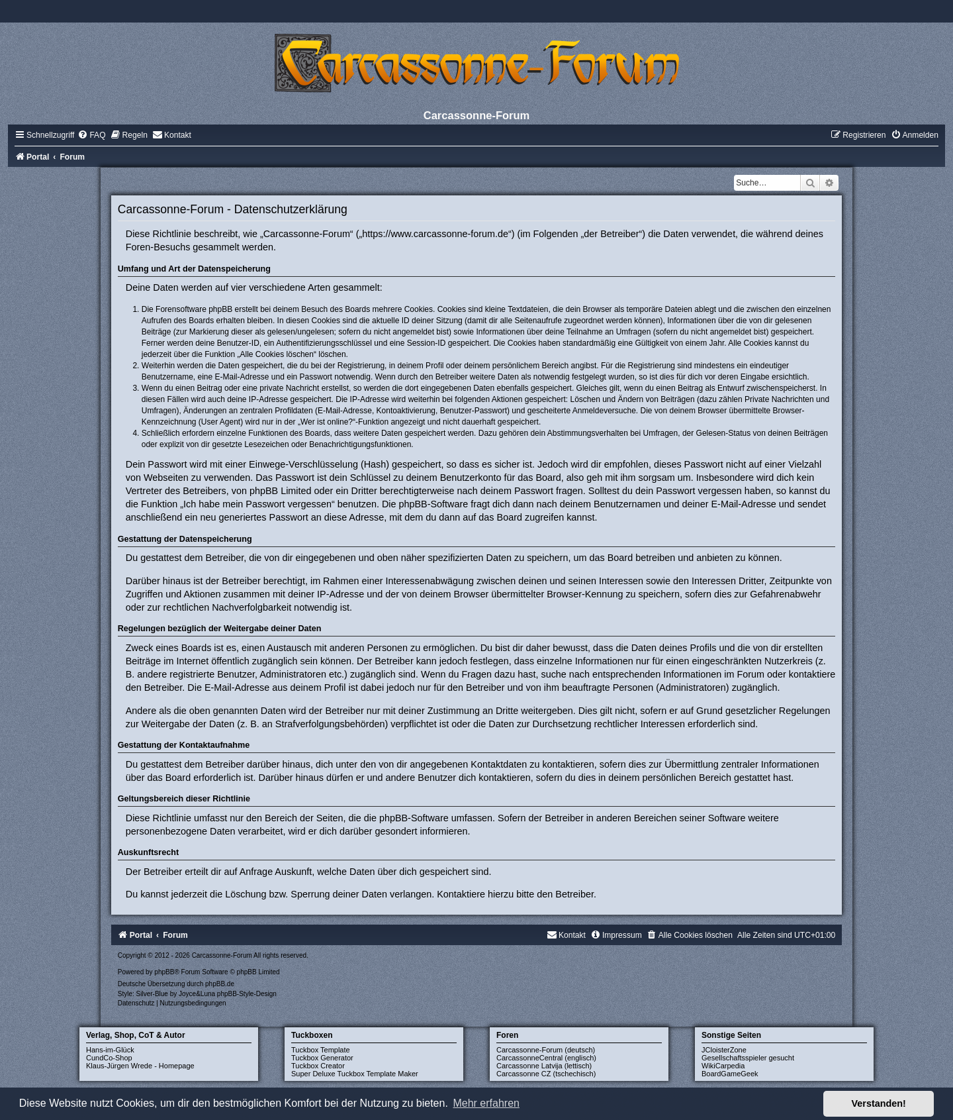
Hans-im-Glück (110, 1050)
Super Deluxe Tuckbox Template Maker (354, 1074)
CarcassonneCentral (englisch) (546, 1058)
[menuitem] (91, 135)
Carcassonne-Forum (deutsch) (545, 1050)
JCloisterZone (724, 1050)
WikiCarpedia (723, 1066)
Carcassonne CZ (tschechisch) (546, 1074)
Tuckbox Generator (322, 1058)
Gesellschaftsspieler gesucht (748, 1058)
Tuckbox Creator (318, 1066)
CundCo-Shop (109, 1058)
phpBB (164, 972)
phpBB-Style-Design (247, 993)
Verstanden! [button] (879, 1103)
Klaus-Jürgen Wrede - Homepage (140, 1066)
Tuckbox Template (320, 1050)
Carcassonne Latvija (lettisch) (544, 1066)
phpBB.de (219, 984)
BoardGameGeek (730, 1074)
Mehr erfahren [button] (486, 1103)
